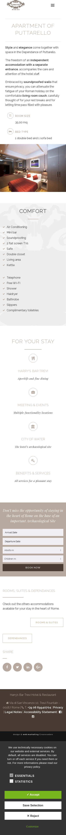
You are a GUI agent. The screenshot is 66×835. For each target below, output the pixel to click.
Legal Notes (13, 712)
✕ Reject (33, 815)
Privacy (58, 707)
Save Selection (33, 805)
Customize (32, 826)
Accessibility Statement (40, 712)
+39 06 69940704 (39, 707)
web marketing (31, 734)
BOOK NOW (33, 567)
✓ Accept (33, 794)
